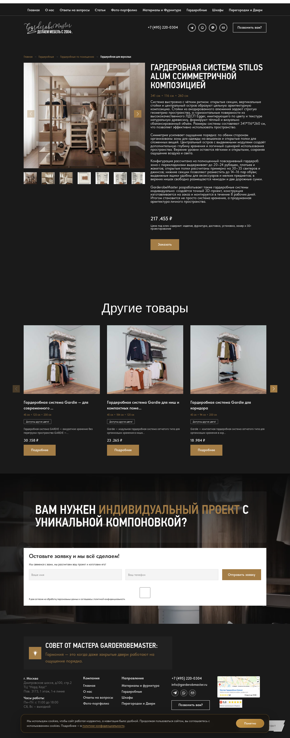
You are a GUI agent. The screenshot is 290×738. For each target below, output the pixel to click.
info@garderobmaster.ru (189, 684)
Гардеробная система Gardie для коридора (220, 405)
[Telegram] (192, 28)
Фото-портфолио (124, 10)
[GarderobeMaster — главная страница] (48, 27)
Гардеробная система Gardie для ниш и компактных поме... (143, 405)
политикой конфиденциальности (109, 599)
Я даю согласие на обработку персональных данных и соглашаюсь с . (145, 593)
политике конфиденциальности (103, 726)
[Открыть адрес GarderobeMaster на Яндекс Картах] (238, 687)
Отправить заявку (241, 575)
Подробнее (39, 450)
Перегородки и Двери (246, 10)
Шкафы (217, 10)
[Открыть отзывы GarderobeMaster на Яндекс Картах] (238, 703)
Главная (33, 10)
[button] (137, 113)
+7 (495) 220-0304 (163, 27)
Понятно (250, 723)
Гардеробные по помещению (77, 56)
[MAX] (213, 28)
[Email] (223, 28)
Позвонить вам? (249, 27)
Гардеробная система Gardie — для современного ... (56, 405)
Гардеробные (197, 10)
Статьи (100, 10)
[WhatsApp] (202, 28)
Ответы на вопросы (75, 10)
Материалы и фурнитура (140, 685)
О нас (49, 10)
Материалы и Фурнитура (162, 10)
